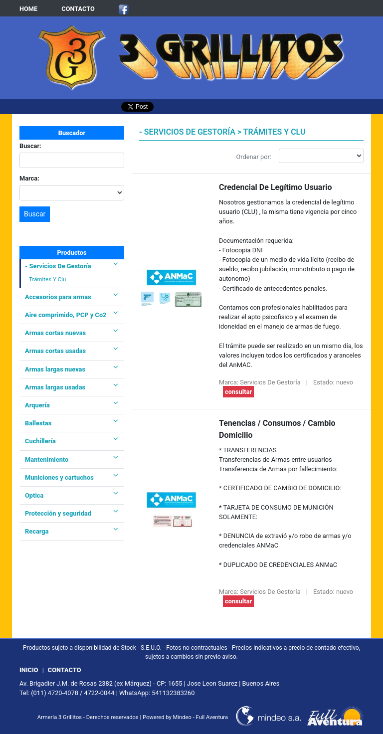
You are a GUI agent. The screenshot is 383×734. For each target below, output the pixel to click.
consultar (238, 391)
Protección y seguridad (71, 513)
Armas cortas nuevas (71, 333)
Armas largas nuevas (71, 369)
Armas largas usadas (71, 387)
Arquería (71, 405)
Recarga (71, 531)
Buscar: (30, 146)
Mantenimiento (71, 459)
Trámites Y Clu (47, 279)
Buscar (34, 214)
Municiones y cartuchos (71, 477)
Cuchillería (71, 441)
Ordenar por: (253, 157)
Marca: (29, 178)
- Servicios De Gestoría (71, 266)
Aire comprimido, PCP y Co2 (71, 315)
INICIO (28, 670)
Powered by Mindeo (167, 717)
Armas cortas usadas (71, 351)
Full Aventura (212, 717)
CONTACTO (78, 8)
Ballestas (71, 423)
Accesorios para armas (71, 297)
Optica (71, 495)
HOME (28, 8)
